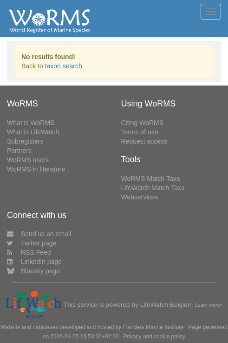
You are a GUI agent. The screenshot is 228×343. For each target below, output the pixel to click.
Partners (19, 150)
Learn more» (209, 305)
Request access (144, 141)
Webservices (139, 197)
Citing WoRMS (142, 122)
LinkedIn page (34, 261)
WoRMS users (28, 160)
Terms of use (139, 132)
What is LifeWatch (33, 132)
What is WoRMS (30, 122)
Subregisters (25, 141)
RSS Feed (29, 252)
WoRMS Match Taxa (150, 178)
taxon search (63, 66)
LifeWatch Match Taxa (153, 187)
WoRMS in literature (36, 169)
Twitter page (31, 243)
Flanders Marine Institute (153, 327)
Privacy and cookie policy (155, 336)
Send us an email (39, 233)
